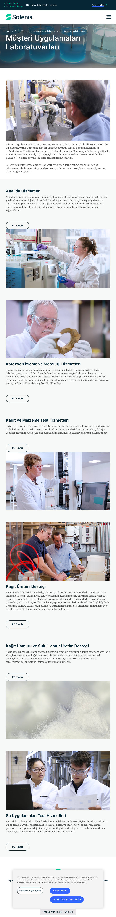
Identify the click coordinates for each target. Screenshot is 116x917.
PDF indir (17, 225)
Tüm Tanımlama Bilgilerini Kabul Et (67, 899)
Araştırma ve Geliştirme (43, 31)
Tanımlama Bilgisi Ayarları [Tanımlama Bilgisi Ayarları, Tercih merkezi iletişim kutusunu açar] (30, 891)
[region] (58, 889)
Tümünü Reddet (60, 891)
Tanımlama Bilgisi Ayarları (58, 912)
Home (8, 31)
